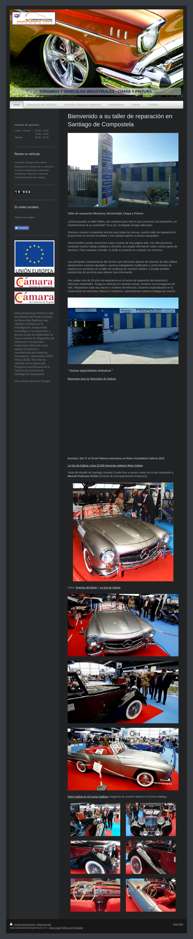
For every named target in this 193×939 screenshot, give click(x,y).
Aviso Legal (55, 928)
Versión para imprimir (23, 924)
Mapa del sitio (44, 924)
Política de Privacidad (72, 928)
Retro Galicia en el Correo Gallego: (88, 796)
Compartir (21, 228)
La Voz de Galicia (110, 587)
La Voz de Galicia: (78, 465)
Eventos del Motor (86, 587)
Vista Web (178, 924)
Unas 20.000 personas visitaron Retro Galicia (116, 465)
